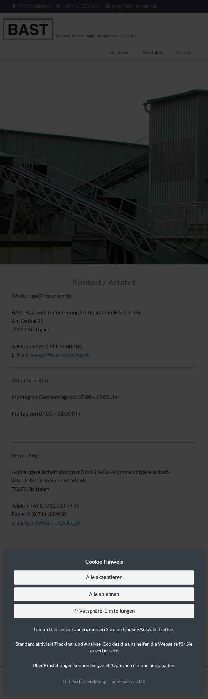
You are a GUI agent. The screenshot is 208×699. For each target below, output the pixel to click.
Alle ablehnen (104, 594)
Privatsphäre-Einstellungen (104, 611)
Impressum (121, 681)
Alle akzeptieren (104, 577)
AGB (140, 681)
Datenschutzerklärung (84, 681)
